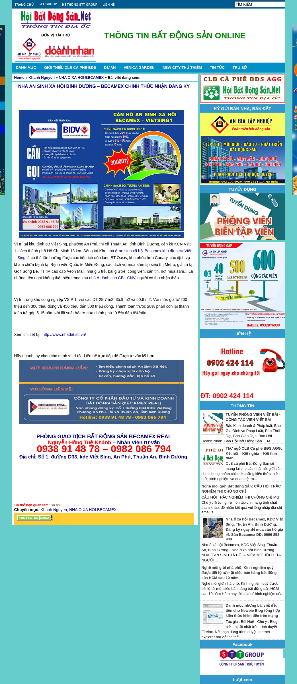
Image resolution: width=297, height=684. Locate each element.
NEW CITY (182, 67)
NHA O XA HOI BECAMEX (81, 77)
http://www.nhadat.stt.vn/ (64, 334)
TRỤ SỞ (240, 67)
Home (19, 77)
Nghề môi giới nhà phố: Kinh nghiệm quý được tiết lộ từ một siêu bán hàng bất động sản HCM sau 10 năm (239, 572)
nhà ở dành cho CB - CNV (112, 278)
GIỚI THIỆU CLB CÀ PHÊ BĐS (70, 67)
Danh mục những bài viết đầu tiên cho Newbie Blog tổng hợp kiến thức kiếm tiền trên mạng (253, 610)
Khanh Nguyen (41, 77)
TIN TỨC (217, 67)
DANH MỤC (26, 67)
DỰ (110, 67)
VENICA (139, 67)
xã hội (56, 505)
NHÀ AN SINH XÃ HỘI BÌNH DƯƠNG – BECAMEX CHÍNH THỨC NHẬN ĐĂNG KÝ (104, 86)
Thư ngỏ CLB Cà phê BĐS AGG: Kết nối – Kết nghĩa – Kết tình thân (254, 453)
